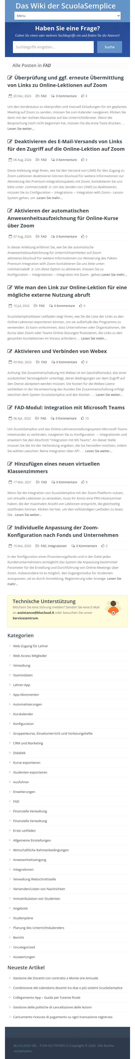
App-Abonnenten (26, 694)
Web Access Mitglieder (30, 655)
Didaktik (19, 753)
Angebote (20, 908)
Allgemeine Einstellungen (32, 840)
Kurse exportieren (26, 762)
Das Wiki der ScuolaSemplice (66, 6)
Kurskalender (23, 714)
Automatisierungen (27, 704)
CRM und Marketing (28, 743)
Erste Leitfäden (24, 830)
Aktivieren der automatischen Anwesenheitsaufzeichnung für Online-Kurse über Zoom (62, 218)
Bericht (18, 937)
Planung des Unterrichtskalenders (38, 927)
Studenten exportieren (30, 772)
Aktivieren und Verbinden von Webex (57, 351)
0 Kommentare (66, 96)
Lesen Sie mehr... (49, 198)
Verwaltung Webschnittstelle (34, 879)
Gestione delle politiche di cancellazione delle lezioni (52, 1007)
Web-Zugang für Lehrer (30, 646)
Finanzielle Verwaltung (30, 811)
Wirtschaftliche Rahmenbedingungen (41, 850)
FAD (44, 96)
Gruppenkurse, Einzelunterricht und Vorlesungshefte (52, 733)
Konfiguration (23, 723)
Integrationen (57, 546)
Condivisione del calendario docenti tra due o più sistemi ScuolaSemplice (68, 988)
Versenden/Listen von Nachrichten (39, 889)
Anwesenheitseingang (29, 859)
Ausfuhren (21, 782)
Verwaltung (21, 665)
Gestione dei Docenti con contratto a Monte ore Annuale (55, 978)
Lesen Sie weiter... (20, 128)
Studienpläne (23, 918)
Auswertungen (24, 957)
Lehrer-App (21, 685)
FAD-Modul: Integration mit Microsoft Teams (66, 407)
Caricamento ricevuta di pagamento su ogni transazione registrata (62, 1017)
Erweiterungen (24, 791)
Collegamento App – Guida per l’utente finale (46, 997)
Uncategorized (24, 947)
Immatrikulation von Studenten (36, 898)
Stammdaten (23, 675)
